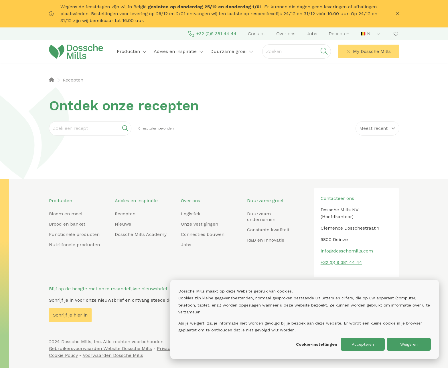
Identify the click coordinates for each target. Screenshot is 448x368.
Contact (256, 33)
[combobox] (371, 34)
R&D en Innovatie (265, 240)
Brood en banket (67, 224)
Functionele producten (74, 234)
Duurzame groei (231, 51)
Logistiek (190, 213)
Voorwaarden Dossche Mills (113, 355)
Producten (132, 51)
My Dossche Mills (368, 51)
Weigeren (409, 344)
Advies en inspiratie (179, 51)
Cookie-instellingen (316, 344)
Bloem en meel (65, 213)
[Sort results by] (377, 128)
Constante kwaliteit (268, 229)
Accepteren (363, 344)
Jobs (312, 33)
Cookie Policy (63, 355)
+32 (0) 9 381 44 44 (341, 262)
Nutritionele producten (74, 244)
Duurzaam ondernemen (261, 216)
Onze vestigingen (199, 224)
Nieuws (123, 224)
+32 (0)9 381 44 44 (212, 34)
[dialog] (304, 319)
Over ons (285, 33)
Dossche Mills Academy (141, 234)
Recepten (339, 33)
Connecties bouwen (202, 234)
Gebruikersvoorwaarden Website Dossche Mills (100, 348)
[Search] (90, 128)
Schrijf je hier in (70, 315)
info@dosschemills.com (347, 251)
